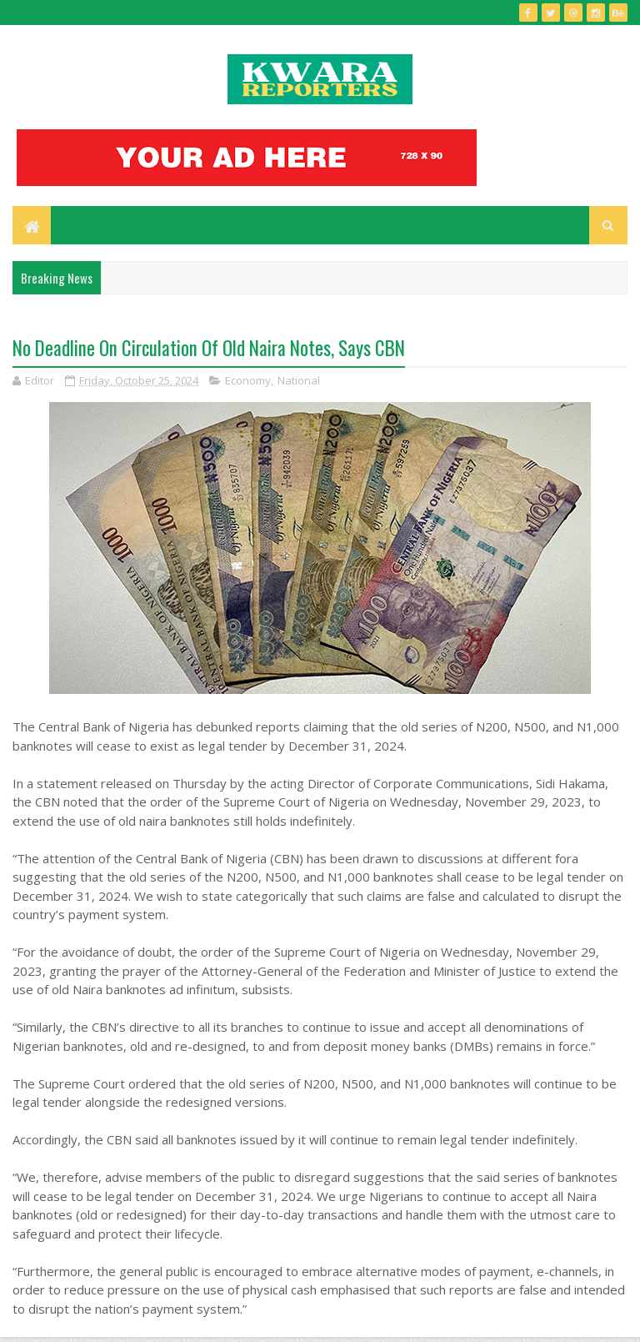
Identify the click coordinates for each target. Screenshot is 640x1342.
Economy (248, 380)
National (299, 380)
